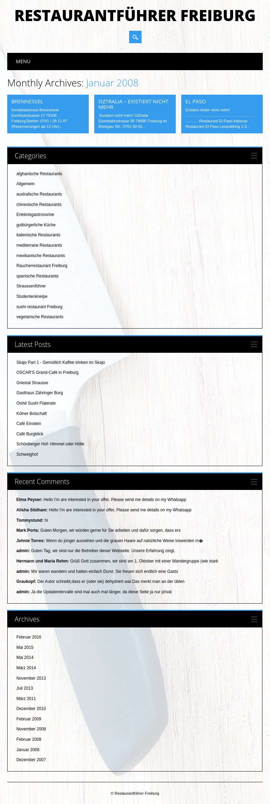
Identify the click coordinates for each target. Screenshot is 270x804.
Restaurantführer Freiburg (134, 15)
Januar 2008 (27, 749)
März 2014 (26, 667)
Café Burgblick (29, 434)
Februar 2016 (28, 637)
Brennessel (27, 101)
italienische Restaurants (38, 235)
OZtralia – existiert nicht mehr (133, 104)
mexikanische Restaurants (40, 255)
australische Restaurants (39, 194)
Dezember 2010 (31, 708)
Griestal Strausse (32, 382)
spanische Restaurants (37, 276)
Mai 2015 (24, 647)
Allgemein (25, 183)
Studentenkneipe (31, 296)
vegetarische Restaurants (39, 316)
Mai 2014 (24, 657)
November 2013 (31, 678)
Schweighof (27, 454)
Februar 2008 (28, 739)
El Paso (195, 101)
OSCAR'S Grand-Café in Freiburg (47, 372)
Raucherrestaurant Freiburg (41, 265)
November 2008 (31, 729)
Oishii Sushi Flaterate (36, 403)
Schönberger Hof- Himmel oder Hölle (50, 444)
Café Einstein (28, 423)
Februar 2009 (28, 719)
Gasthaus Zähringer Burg (39, 392)
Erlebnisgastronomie (35, 214)
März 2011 (26, 698)
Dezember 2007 (31, 759)
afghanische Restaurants (39, 173)
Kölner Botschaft (31, 413)
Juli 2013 (24, 688)
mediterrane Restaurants (39, 245)
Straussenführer (31, 286)
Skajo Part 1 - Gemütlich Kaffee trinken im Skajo (60, 362)
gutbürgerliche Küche (35, 225)
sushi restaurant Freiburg (39, 306)
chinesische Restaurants (38, 204)
